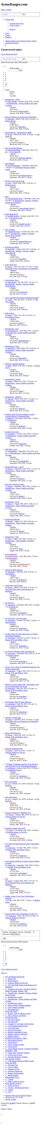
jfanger (9, 486)
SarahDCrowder (13, 216)
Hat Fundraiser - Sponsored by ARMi (18, 132)
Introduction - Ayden (12, 99)
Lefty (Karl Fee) (11, 265)
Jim (6, 879)
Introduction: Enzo (11, 280)
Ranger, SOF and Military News (16, 640)
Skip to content (6, 10)
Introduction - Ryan (12, 346)
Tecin (9, 539)
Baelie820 (11, 249)
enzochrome (11, 282)
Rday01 (10, 469)
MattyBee (10, 119)
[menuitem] (17, 23)
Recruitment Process (12, 317)
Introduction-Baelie (12, 247)
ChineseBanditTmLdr (15, 199)
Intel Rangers (10, 164)
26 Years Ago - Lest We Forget (16, 618)
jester (9, 183)
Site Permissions (11, 554)
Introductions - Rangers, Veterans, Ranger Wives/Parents (20, 235)
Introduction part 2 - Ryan (14, 467)
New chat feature (11, 782)
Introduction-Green (12, 432)
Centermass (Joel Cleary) (14, 585)
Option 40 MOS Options (14, 570)
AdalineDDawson (13, 232)
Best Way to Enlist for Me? (14, 484)
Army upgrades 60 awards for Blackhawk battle (22, 298)
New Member (10, 230)
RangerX (10, 418)
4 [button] (5, 78)
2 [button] (5, 74)
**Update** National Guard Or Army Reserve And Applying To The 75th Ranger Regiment (21, 765)
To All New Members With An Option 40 (19, 651)
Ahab (9, 366)
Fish (10, 900)
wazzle (9, 300)
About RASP (9, 574)
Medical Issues (10, 185)
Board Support (12, 558)
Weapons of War (17, 218)
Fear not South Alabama (13, 148)
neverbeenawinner (13, 165)
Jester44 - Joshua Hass (13, 717)
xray (8, 784)
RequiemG (11, 434)
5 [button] (5, 80)
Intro (7, 197)
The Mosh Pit (16, 152)
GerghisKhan (12, 451)
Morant (10, 521)
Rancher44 (11, 348)
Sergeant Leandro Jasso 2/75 (15, 828)
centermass (11, 605)
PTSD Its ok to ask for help (14, 181)
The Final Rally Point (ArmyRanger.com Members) (21, 268)
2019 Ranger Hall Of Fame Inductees (18, 702)
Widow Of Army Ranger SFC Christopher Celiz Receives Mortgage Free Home (22, 685)
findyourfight (12, 101)
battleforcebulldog (13, 150)
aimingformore (12, 331)
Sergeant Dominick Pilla (13, 749)
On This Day (9, 603)
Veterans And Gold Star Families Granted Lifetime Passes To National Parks (19, 415)
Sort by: (26, 932)
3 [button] (5, 76)
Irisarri (9, 381)
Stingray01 (11, 572)
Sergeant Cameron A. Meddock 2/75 (18, 813)
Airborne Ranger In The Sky (15, 753)
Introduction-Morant (12, 519)
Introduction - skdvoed (13, 397)
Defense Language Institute (14, 364)
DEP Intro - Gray (11, 449)
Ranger (9, 134)
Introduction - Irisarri (12, 379)
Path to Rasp (9, 313)
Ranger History (10, 121)
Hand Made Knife (11, 214)
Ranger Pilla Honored (13, 733)
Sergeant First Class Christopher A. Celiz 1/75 (21, 914)
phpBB (12, 1103)
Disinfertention (12, 556)
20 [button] (6, 84)
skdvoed (10, 399)
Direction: (11, 934)
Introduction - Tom (11, 329)
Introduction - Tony (12, 537)
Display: (10, 932)
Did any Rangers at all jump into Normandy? (21, 117)
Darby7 (10, 315)
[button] (5, 66)
